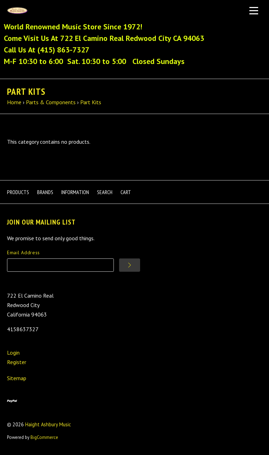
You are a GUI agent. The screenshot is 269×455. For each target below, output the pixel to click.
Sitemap (16, 378)
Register (16, 361)
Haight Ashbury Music (48, 424)
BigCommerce (44, 437)
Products (18, 192)
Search (104, 192)
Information (75, 192)
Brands (45, 192)
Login (13, 352)
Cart (125, 192)
